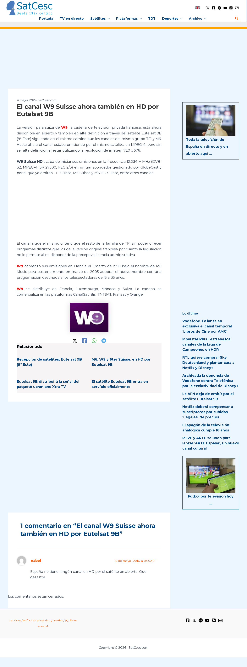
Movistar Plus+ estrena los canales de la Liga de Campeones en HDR (206, 344)
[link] (197, 8)
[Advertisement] (123, 61)
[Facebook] (213, 8)
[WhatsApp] (94, 340)
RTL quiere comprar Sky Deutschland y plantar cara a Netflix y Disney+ (208, 362)
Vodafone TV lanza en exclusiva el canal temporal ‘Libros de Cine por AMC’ (207, 326)
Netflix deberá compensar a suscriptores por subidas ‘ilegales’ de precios (207, 412)
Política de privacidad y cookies (43, 620)
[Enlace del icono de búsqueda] (237, 18)
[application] (108, 18)
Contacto (15, 620)
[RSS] (231, 8)
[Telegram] (219, 8)
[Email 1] (237, 8)
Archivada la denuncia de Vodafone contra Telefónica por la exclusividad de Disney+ (210, 380)
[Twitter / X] (208, 8)
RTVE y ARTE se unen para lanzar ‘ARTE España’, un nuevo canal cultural (210, 443)
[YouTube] (225, 8)
